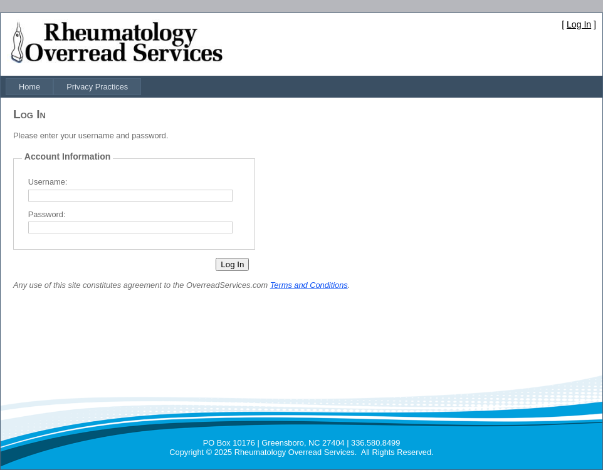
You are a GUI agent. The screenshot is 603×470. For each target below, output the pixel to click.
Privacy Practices (97, 86)
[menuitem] (29, 86)
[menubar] (73, 86)
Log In (579, 24)
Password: (47, 214)
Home (29, 86)
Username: (48, 181)
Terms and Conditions (309, 285)
